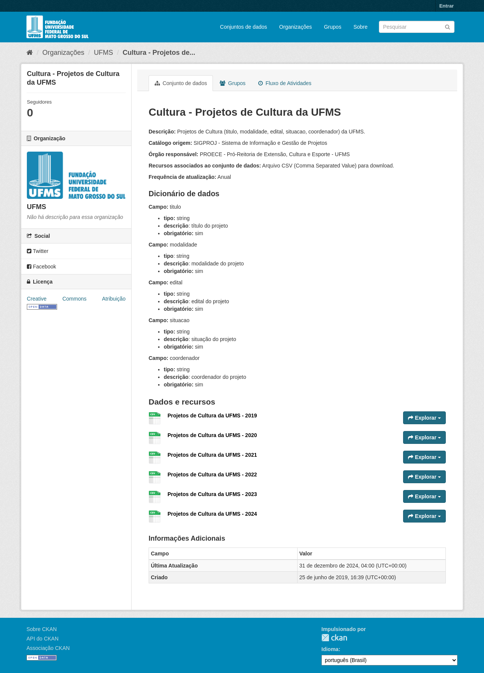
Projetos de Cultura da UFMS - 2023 (212, 494)
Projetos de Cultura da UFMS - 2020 (212, 435)
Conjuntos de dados (243, 27)
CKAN (334, 638)
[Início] (29, 52)
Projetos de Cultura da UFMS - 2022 (212, 474)
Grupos (332, 27)
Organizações (295, 27)
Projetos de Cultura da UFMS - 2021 (212, 455)
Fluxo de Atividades (284, 83)
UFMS (103, 52)
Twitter (37, 251)
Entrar (446, 6)
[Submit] (447, 26)
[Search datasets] (417, 27)
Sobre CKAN (41, 629)
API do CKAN (42, 639)
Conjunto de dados (181, 83)
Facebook (41, 267)
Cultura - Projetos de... (159, 52)
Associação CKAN (48, 648)
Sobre (361, 27)
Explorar (424, 418)
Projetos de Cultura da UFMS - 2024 (212, 514)
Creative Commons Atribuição (76, 299)
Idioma (329, 649)
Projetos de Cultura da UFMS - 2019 (212, 415)
